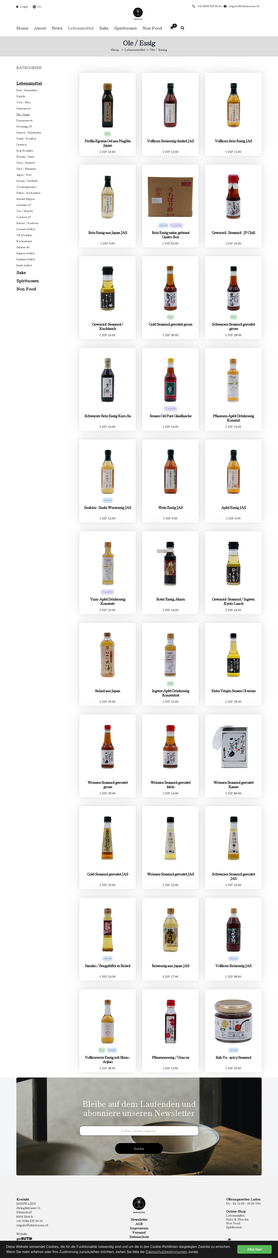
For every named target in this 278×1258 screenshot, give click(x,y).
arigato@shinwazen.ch (244, 6)
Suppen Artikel (25, 253)
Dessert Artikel (25, 229)
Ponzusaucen (24, 120)
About (40, 28)
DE (39, 6)
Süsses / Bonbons (27, 223)
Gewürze (21, 144)
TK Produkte (24, 235)
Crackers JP (23, 217)
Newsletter (139, 1219)
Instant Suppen (25, 199)
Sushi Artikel (24, 265)
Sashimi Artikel (25, 259)
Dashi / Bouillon (26, 138)
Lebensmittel (134, 49)
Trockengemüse (26, 186)
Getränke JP (23, 205)
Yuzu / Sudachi (25, 162)
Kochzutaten (24, 241)
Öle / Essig (23, 114)
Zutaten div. (23, 247)
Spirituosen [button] (125, 28)
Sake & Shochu (237, 1219)
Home (22, 28)
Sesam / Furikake (27, 180)
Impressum (139, 1228)
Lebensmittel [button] (81, 28)
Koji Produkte (24, 150)
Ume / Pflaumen (26, 168)
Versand (139, 1232)
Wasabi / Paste (25, 156)
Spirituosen (27, 280)
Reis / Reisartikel (26, 90)
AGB (139, 1224)
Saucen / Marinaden (28, 132)
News (57, 28)
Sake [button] (104, 28)
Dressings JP (24, 126)
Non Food (26, 289)
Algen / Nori (23, 174)
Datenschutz (139, 1236)
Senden (139, 1148)
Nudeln (20, 96)
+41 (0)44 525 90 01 (209, 6)
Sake (21, 272)
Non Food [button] (152, 28)
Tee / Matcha (24, 211)
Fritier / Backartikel (28, 193)
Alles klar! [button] (254, 1249)
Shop (115, 49)
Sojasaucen (23, 108)
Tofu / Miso (23, 102)
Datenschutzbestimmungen (166, 1252)
